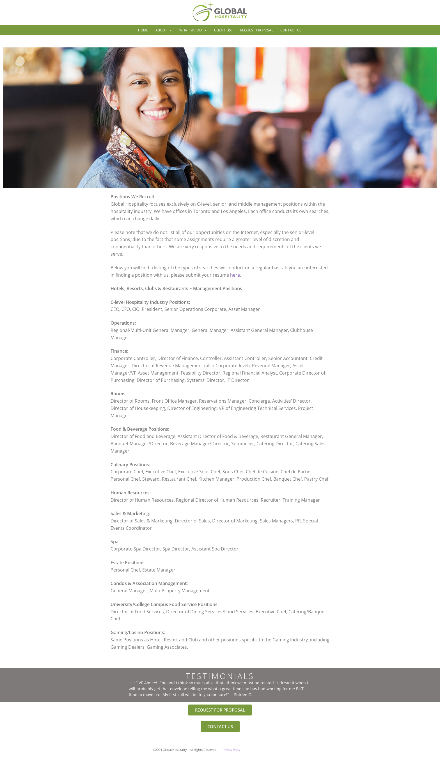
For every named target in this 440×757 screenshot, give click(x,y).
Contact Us (291, 30)
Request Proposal (256, 30)
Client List (223, 30)
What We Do (193, 30)
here (235, 275)
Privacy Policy (231, 750)
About (163, 30)
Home (143, 30)
